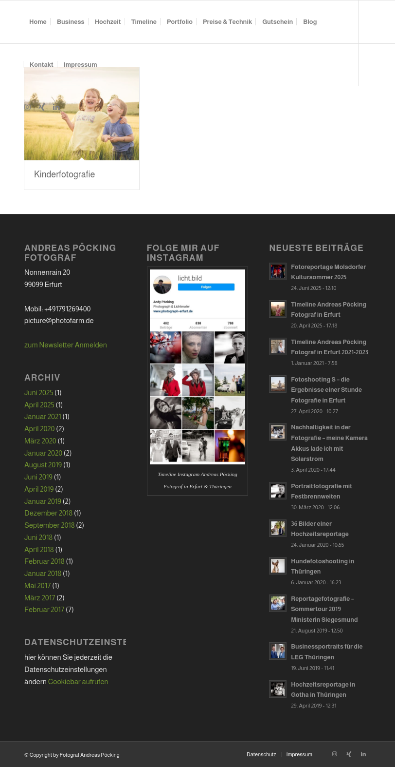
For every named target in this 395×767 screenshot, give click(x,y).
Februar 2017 (44, 609)
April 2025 (39, 405)
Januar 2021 (42, 416)
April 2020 (39, 428)
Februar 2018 (44, 561)
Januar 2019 (42, 501)
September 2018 (49, 525)
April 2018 (39, 549)
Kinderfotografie (64, 174)
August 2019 (43, 464)
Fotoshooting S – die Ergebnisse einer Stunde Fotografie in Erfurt (326, 390)
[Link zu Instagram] (27, 107)
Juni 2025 (38, 392)
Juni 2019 (38, 477)
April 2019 (39, 489)
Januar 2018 (42, 573)
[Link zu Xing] (42, 107)
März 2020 (40, 441)
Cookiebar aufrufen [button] (78, 681)
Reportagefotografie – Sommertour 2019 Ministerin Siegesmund (324, 609)
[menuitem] (38, 21)
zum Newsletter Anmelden (65, 345)
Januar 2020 (43, 453)
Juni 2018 (38, 537)
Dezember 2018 (48, 513)
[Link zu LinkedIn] (56, 107)
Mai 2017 (37, 585)
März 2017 (39, 598)
